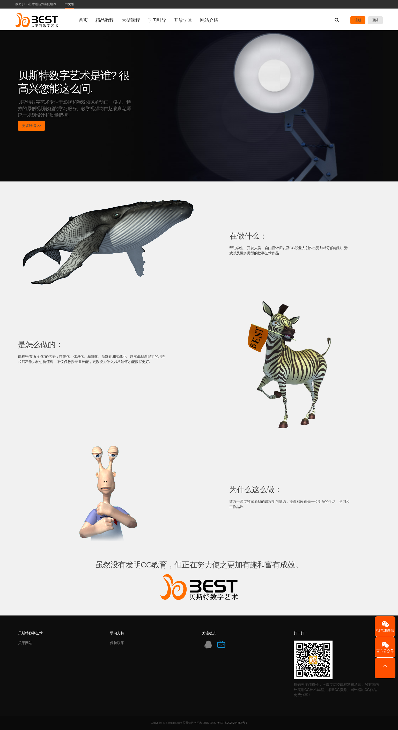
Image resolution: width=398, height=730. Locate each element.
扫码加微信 (385, 626)
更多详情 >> (31, 126)
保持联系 (117, 643)
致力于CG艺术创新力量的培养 (35, 4)
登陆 (375, 20)
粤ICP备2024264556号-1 (232, 722)
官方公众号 (385, 647)
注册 (358, 20)
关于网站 (25, 643)
